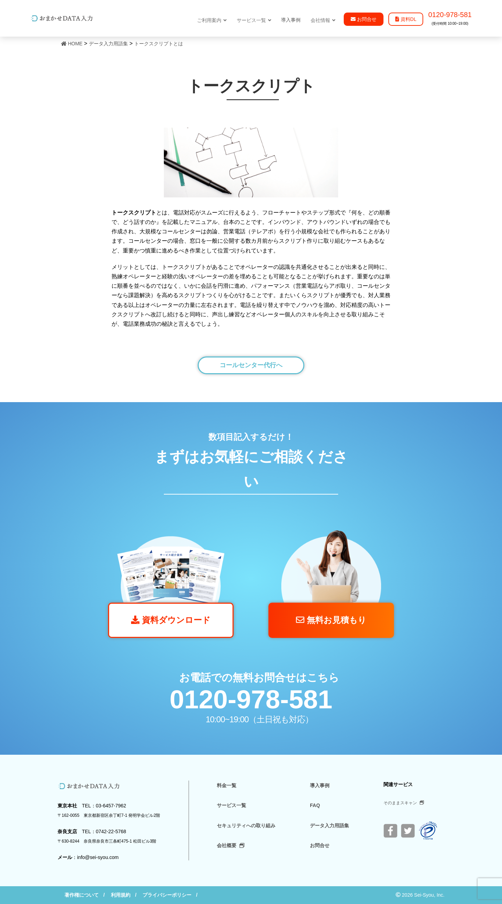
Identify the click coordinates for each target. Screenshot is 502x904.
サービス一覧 (254, 20)
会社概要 (230, 845)
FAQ (315, 805)
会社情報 (323, 20)
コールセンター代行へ (251, 365)
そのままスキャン (403, 802)
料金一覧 (226, 785)
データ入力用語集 (329, 825)
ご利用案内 (212, 20)
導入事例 (319, 785)
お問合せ (319, 845)
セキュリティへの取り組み (246, 825)
